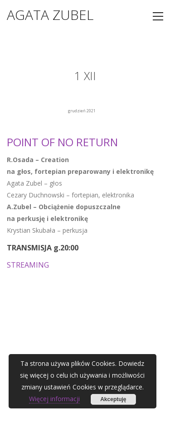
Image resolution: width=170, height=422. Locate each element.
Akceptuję (113, 399)
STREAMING (28, 265)
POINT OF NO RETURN (62, 141)
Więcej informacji (54, 398)
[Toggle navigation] (158, 16)
